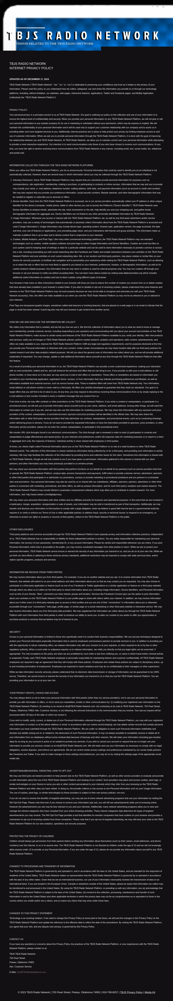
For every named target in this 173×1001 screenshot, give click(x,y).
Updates (86, 6)
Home (77, 6)
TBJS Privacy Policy (131, 992)
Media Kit (150, 992)
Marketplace (114, 6)
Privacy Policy (99, 6)
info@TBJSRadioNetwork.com (31, 972)
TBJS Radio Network (85, 35)
